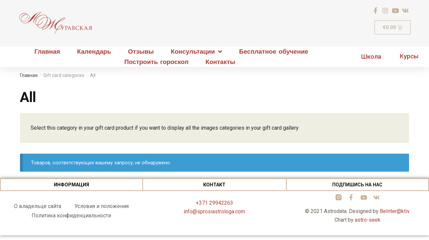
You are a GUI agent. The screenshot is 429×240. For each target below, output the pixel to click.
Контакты (220, 61)
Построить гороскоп (156, 61)
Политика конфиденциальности (71, 215)
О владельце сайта (37, 206)
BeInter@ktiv (395, 211)
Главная (47, 51)
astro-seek (367, 220)
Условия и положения (101, 206)
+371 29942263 (214, 203)
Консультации (196, 51)
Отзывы (141, 51)
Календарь (94, 51)
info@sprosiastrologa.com (214, 211)
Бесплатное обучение (273, 51)
